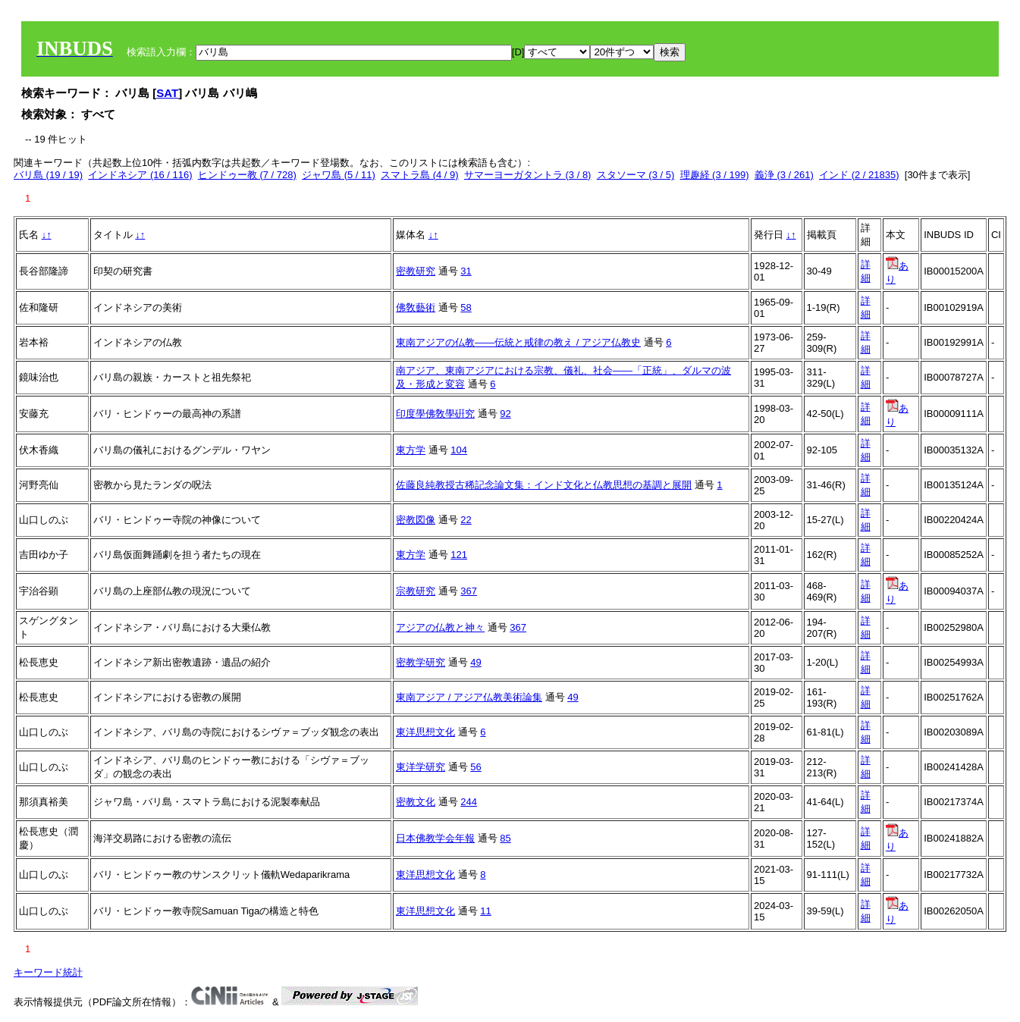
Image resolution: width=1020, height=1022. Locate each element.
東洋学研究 (420, 767)
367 (468, 591)
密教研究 (415, 271)
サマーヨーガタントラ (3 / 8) (528, 174)
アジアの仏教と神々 (440, 627)
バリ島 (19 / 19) (48, 174)
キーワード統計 (48, 972)
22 (465, 519)
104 (458, 450)
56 (475, 767)
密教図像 (415, 519)
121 (458, 554)
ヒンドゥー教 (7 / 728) (247, 174)
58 (465, 307)
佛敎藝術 (415, 307)
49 (475, 662)
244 (468, 801)
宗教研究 (415, 591)
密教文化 (415, 801)
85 (505, 838)
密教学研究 (420, 662)
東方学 (410, 450)
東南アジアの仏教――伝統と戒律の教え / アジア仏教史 (518, 342)
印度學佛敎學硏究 (435, 413)
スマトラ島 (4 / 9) (420, 174)
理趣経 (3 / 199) (714, 174)
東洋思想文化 (425, 732)
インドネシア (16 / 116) (140, 174)
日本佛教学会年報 (435, 838)
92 (505, 413)
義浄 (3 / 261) (784, 174)
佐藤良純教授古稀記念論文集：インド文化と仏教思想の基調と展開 (544, 485)
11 (485, 911)
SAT (167, 92)
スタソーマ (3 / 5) (636, 174)
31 (465, 271)
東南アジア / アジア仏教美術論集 (469, 697)
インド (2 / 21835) (859, 174)
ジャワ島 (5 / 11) (338, 174)
